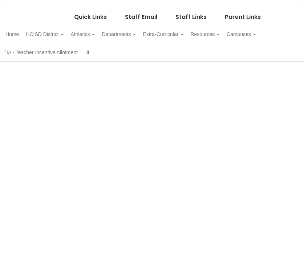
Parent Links (243, 13)
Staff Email (141, 13)
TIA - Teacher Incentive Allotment (94, 49)
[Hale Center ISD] (152, 4)
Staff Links (191, 13)
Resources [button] (236, 30)
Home (23, 30)
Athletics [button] (102, 30)
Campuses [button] (31, 49)
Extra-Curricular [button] (190, 30)
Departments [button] (142, 30)
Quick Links (90, 13)
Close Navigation (178, 52)
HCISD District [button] (60, 30)
